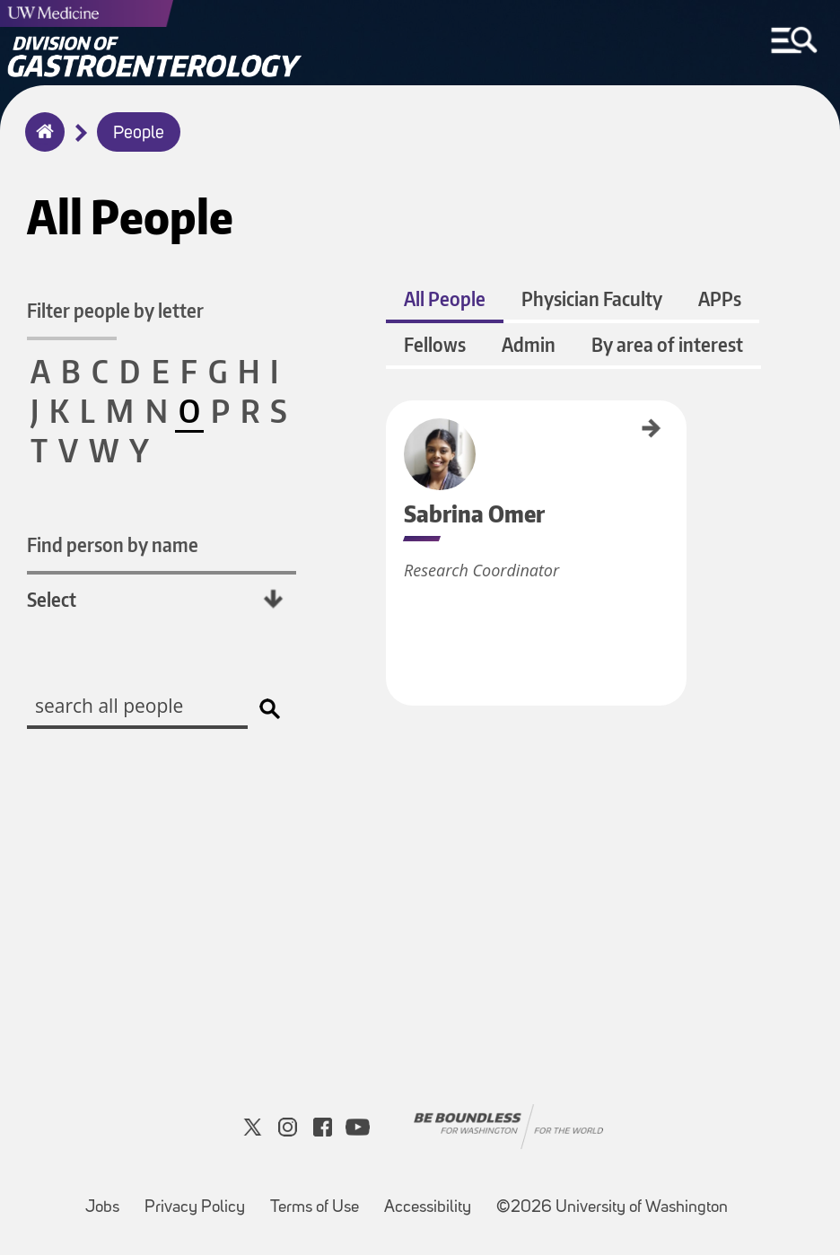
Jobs (107, 1198)
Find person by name (112, 544)
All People (445, 298)
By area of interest (667, 344)
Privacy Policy (200, 1198)
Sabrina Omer (392, 429)
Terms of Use (320, 1198)
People (138, 134)
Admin (529, 344)
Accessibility (433, 1198)
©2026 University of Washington (612, 1207)
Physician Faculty (591, 298)
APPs (719, 298)
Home (41, 143)
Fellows (435, 344)
